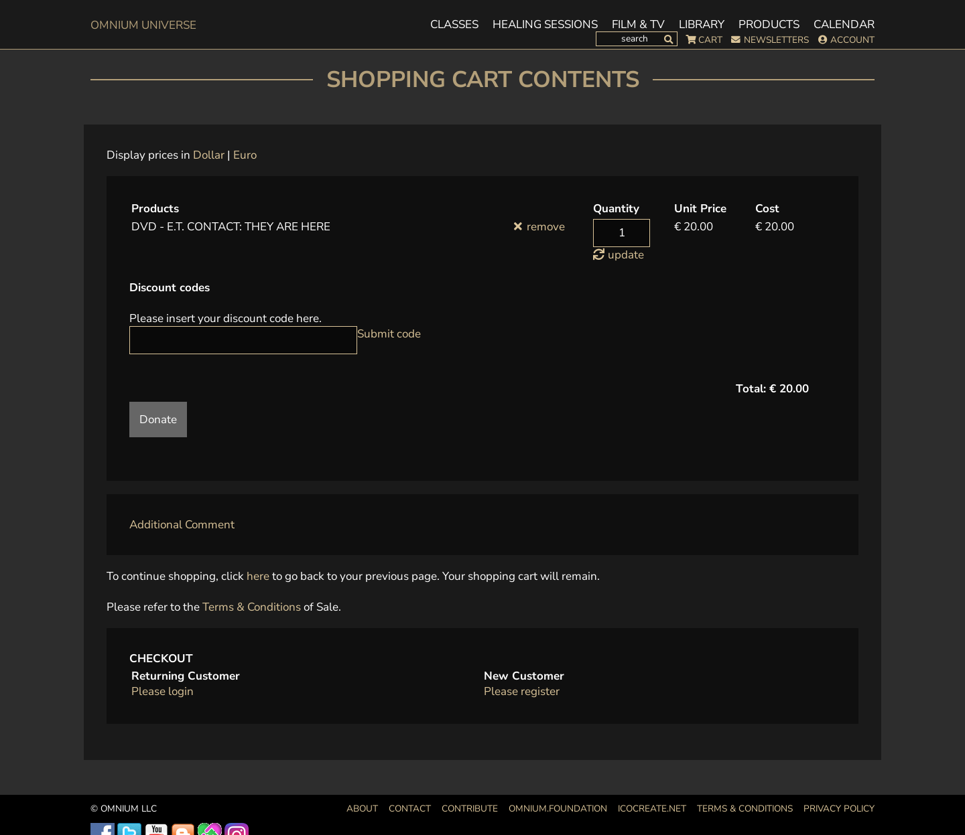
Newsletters (776, 39)
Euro (245, 155)
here (258, 576)
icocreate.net (652, 808)
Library (701, 24)
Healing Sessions (545, 24)
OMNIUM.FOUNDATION (558, 808)
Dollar (208, 155)
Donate (158, 419)
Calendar (844, 24)
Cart (710, 39)
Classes (454, 24)
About (362, 808)
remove (546, 226)
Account (852, 39)
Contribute (470, 808)
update (626, 254)
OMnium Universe (143, 25)
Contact (410, 808)
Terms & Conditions (251, 607)
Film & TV (638, 24)
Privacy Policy (839, 808)
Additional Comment (182, 524)
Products (768, 24)
